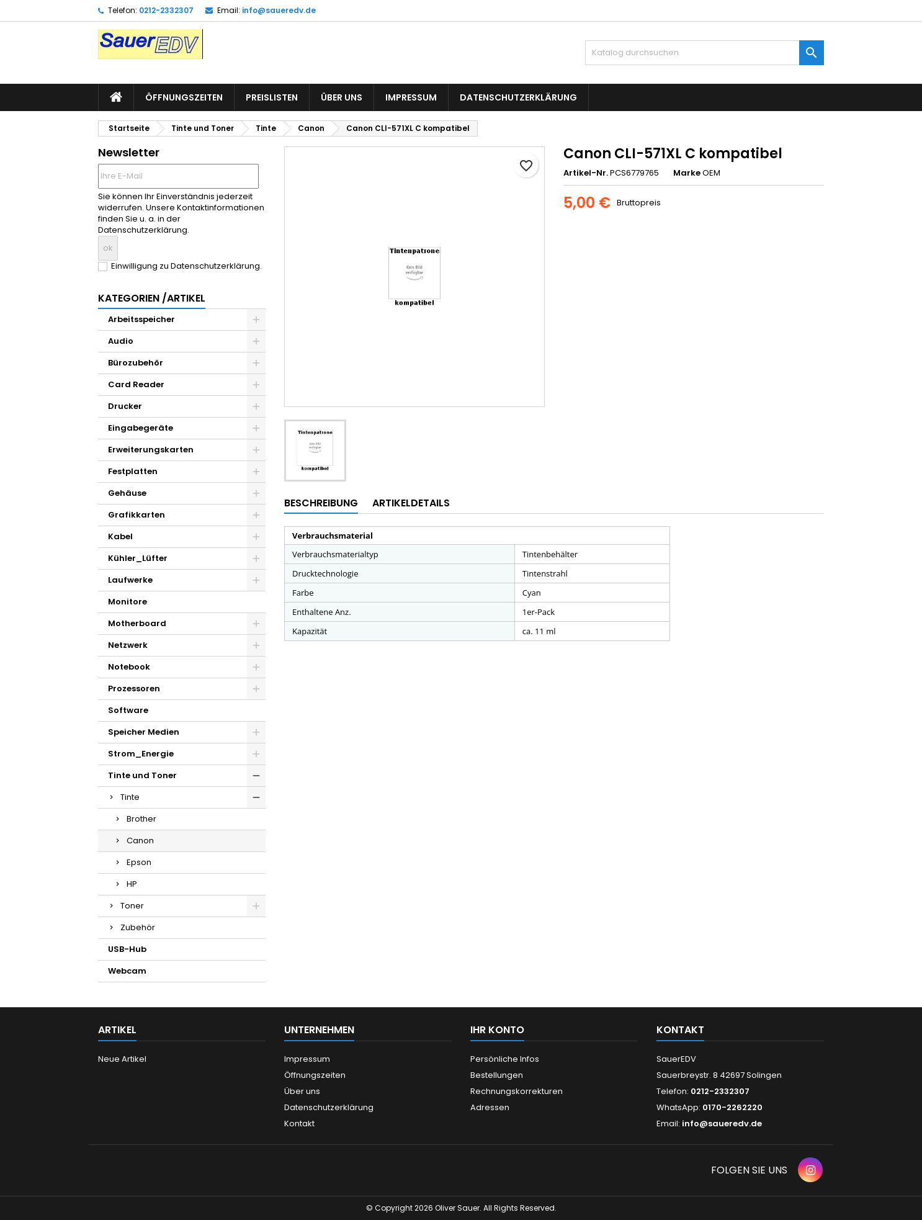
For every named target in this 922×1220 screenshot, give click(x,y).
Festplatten (133, 471)
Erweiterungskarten (151, 449)
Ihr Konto (497, 1030)
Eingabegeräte (140, 428)
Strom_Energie (141, 754)
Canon (140, 840)
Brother (141, 819)
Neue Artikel (122, 1059)
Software (128, 710)
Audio (120, 341)
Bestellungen (496, 1075)
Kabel (120, 536)
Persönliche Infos (504, 1059)
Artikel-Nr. (585, 173)
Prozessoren (134, 688)
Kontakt (299, 1123)
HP (132, 884)
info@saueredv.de (279, 10)
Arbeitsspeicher (141, 319)
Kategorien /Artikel (151, 298)
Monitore (127, 602)
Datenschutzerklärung (518, 97)
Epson (139, 862)
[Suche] (704, 52)
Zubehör (137, 927)
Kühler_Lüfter (138, 558)
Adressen (489, 1107)
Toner (132, 906)
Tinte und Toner (142, 775)
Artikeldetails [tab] (411, 503)
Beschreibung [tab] (321, 503)
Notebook (129, 667)
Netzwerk (128, 645)
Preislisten (272, 97)
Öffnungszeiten (184, 97)
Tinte (130, 797)
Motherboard (137, 623)
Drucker (125, 406)
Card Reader (136, 384)
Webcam (127, 971)
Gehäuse (127, 493)
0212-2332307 (166, 10)
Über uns (341, 97)
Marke (686, 173)
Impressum (411, 97)
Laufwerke (130, 580)
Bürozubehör (135, 363)
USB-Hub (127, 949)
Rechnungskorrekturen (516, 1091)
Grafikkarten (136, 515)
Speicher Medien (143, 732)
